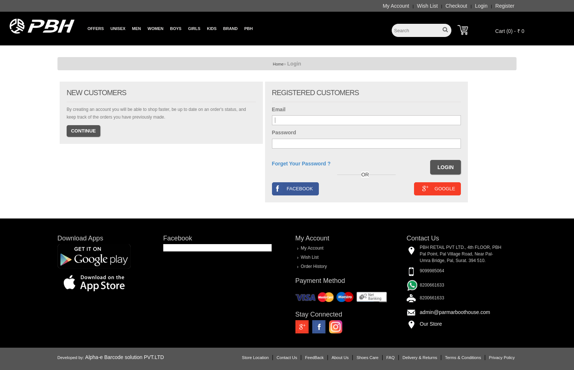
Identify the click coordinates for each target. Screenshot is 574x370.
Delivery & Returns (419, 357)
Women (155, 28)
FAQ (390, 357)
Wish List (427, 6)
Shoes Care (368, 357)
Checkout (456, 6)
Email (279, 109)
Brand (230, 28)
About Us (340, 357)
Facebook (292, 188)
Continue (83, 131)
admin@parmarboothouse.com (455, 312)
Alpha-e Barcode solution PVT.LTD (124, 357)
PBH (248, 28)
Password (284, 132)
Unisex (118, 28)
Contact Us (287, 357)
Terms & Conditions (463, 357)
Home (278, 64)
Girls (194, 28)
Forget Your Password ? (301, 164)
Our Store (431, 324)
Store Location (255, 357)
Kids (211, 28)
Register (504, 6)
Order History (314, 266)
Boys (175, 28)
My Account (396, 6)
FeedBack (314, 357)
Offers (95, 28)
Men (136, 28)
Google (437, 188)
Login (481, 6)
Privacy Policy (502, 357)
